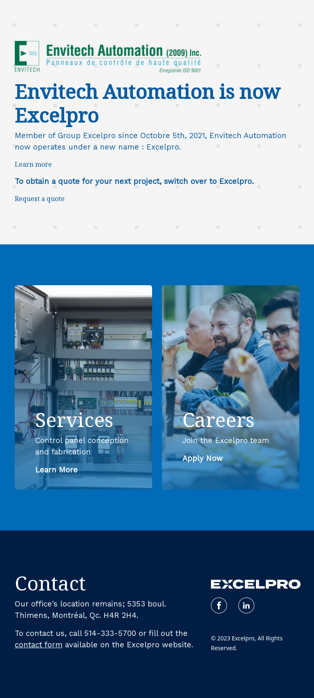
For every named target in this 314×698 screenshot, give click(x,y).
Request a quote (40, 198)
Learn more (33, 164)
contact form (39, 644)
